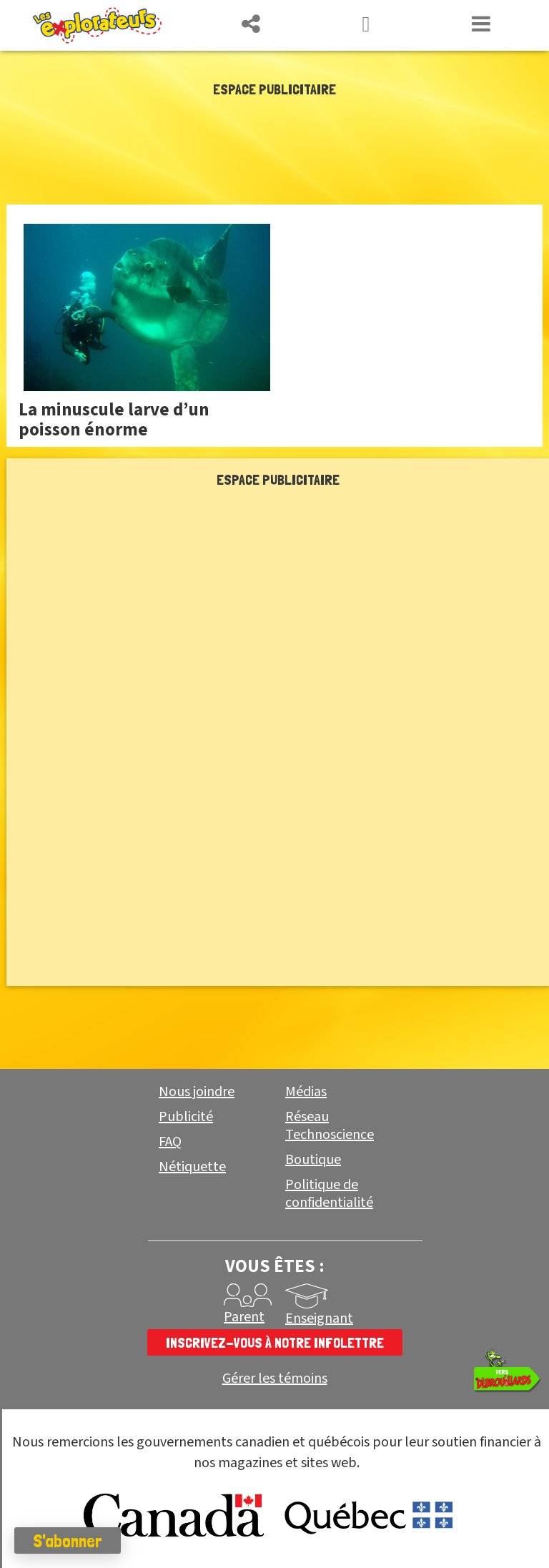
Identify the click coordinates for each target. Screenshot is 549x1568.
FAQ (170, 1142)
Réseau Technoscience (329, 1126)
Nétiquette (192, 1167)
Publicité (186, 1117)
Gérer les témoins (274, 1379)
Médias (306, 1092)
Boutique (313, 1160)
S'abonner (67, 1541)
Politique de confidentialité (329, 1194)
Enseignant (319, 1318)
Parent (244, 1317)
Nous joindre (196, 1092)
